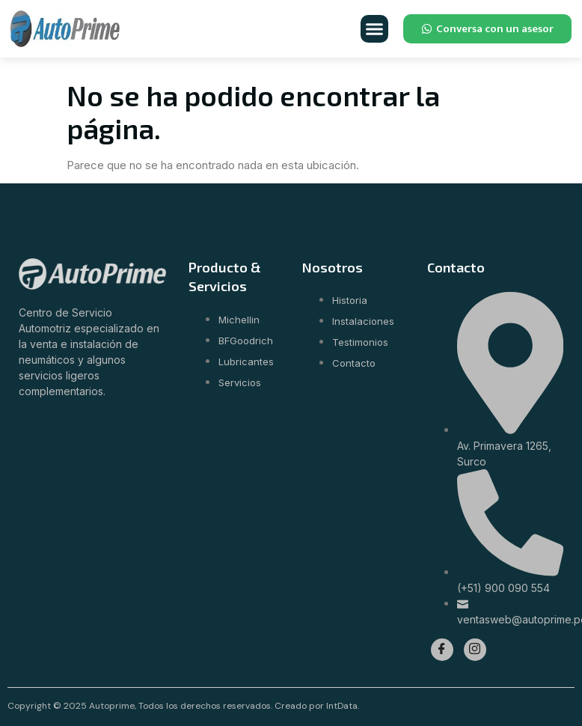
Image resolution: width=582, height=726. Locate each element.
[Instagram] (475, 649)
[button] (375, 29)
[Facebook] (442, 649)
